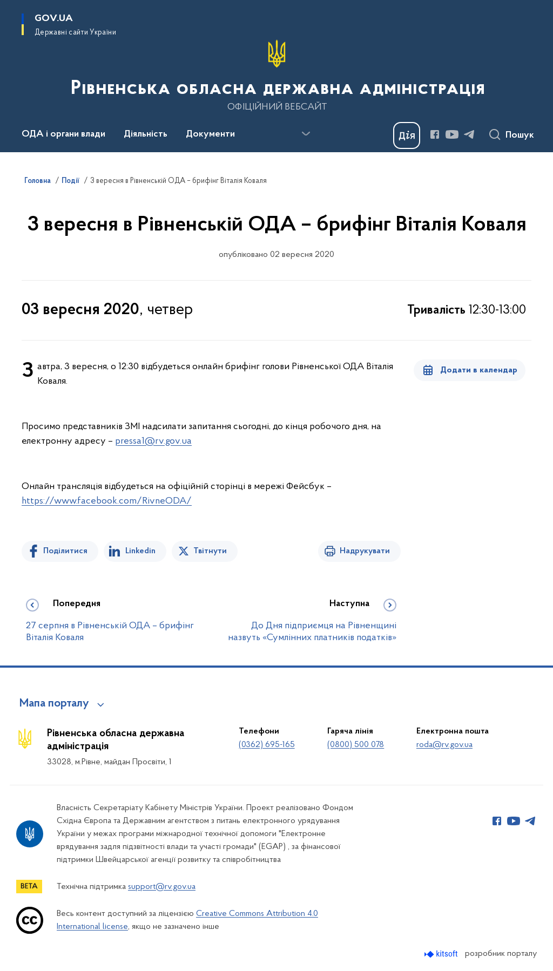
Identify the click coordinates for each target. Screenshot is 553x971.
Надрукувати (365, 551)
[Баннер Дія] (406, 135)
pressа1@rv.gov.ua (153, 441)
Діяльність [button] (145, 134)
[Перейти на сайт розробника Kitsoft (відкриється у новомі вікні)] (442, 954)
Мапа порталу (54, 704)
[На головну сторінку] (276, 75)
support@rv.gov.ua (161, 886)
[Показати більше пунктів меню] (306, 134)
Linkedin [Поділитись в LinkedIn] (140, 551)
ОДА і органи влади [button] (63, 134)
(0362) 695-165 (267, 745)
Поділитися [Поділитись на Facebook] (65, 551)
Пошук (519, 135)
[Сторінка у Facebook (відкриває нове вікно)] (434, 134)
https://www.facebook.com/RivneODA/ (107, 501)
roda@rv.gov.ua (444, 745)
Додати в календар (478, 370)
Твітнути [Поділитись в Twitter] (210, 551)
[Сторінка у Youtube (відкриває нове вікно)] (452, 134)
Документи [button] (210, 134)
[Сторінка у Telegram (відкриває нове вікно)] (469, 134)
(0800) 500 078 (355, 745)
